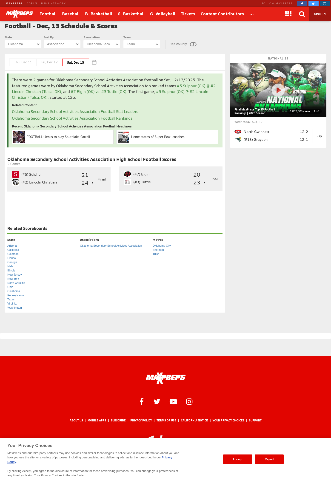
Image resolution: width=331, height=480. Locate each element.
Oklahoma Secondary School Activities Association (111, 245)
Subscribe (118, 420)
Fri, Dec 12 (49, 62)
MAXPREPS (14, 3)
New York (13, 278)
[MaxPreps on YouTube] (173, 401)
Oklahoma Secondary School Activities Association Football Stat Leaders (75, 111)
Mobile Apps (97, 420)
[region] (165, 459)
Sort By (49, 37)
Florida (11, 258)
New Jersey (14, 274)
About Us (76, 420)
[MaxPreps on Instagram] (325, 3)
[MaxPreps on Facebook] (302, 3)
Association (91, 37)
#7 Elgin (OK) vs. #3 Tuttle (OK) (98, 91)
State (8, 37)
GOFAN (32, 3)
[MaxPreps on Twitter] (313, 3)
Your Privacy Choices (228, 420)
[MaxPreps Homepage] (166, 378)
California (13, 249)
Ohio (10, 287)
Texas (10, 299)
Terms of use (166, 420)
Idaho (10, 266)
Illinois (11, 270)
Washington (14, 307)
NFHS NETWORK (53, 3)
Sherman (158, 249)
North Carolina (16, 283)
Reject (269, 459)
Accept (237, 459)
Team (127, 37)
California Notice (194, 420)
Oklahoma (13, 291)
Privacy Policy (141, 420)
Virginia (12, 303)
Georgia (12, 262)
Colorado (13, 254)
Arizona (12, 245)
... (251, 13)
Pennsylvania (15, 295)
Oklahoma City (162, 245)
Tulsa (156, 254)
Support (255, 420)
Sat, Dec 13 (75, 62)
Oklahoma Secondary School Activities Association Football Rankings (72, 118)
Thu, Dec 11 (23, 62)
